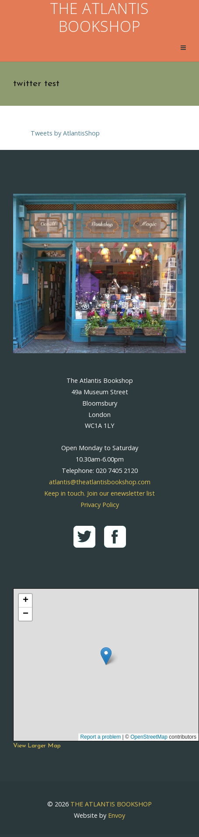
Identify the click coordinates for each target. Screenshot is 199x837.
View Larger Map (37, 746)
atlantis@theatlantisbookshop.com (99, 482)
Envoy (116, 815)
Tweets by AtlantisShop (65, 133)
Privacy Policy (99, 504)
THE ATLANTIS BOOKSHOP (111, 804)
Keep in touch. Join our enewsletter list (99, 493)
